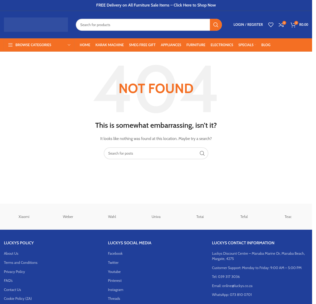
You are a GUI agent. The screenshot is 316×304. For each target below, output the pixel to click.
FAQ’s (8, 280)
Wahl (112, 216)
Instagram (115, 289)
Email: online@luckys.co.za (232, 285)
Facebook (115, 253)
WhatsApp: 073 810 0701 (232, 294)
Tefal (244, 216)
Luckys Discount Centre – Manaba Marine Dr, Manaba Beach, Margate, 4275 (258, 256)
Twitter (113, 262)
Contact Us (12, 289)
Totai (200, 216)
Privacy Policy (14, 271)
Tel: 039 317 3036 (226, 276)
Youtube (114, 271)
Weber (68, 216)
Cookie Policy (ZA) (18, 298)
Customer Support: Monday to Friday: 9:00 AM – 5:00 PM (257, 267)
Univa (156, 216)
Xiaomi (24, 216)
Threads (114, 298)
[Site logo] (36, 24)
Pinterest (115, 280)
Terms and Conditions (20, 262)
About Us (11, 253)
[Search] (149, 25)
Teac (288, 216)
